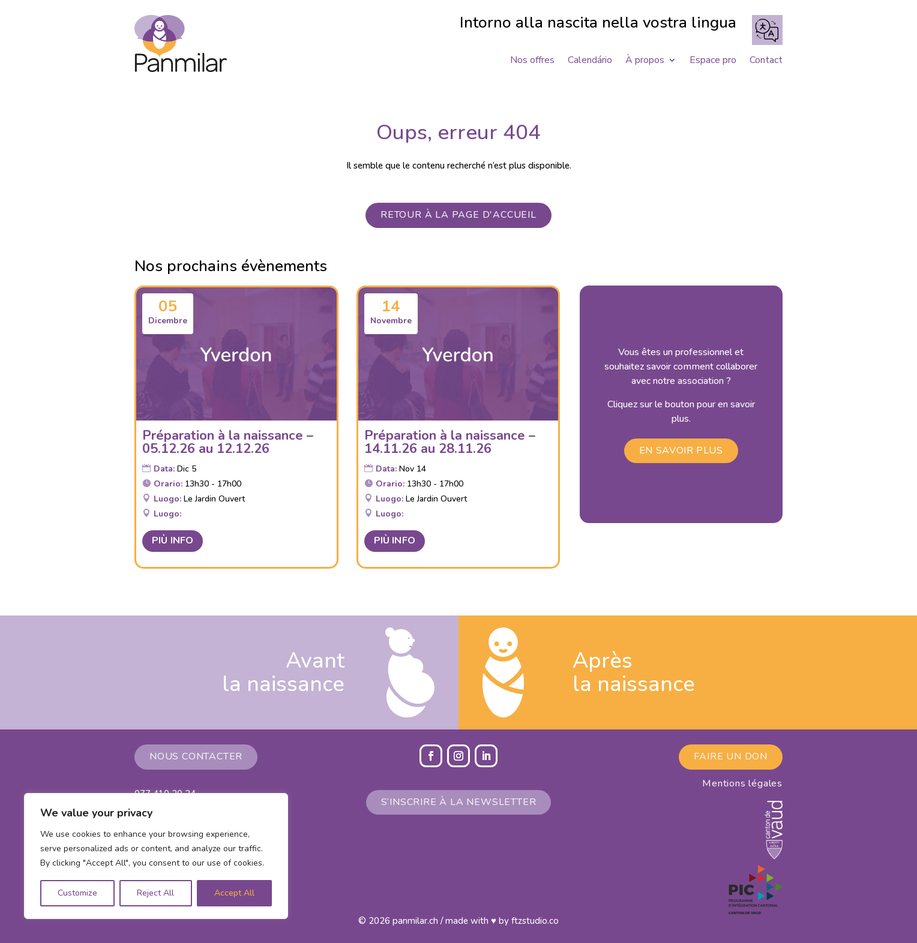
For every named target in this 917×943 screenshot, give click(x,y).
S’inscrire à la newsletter (459, 802)
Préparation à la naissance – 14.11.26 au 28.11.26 (449, 442)
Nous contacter (195, 756)
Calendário (590, 61)
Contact (766, 61)
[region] (156, 856)
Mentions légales (742, 783)
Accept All (234, 893)
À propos (644, 61)
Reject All (155, 893)
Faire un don (731, 756)
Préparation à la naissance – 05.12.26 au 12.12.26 (227, 442)
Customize (77, 893)
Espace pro (713, 61)
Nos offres (532, 61)
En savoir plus (681, 450)
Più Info (172, 540)
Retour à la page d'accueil (458, 214)
